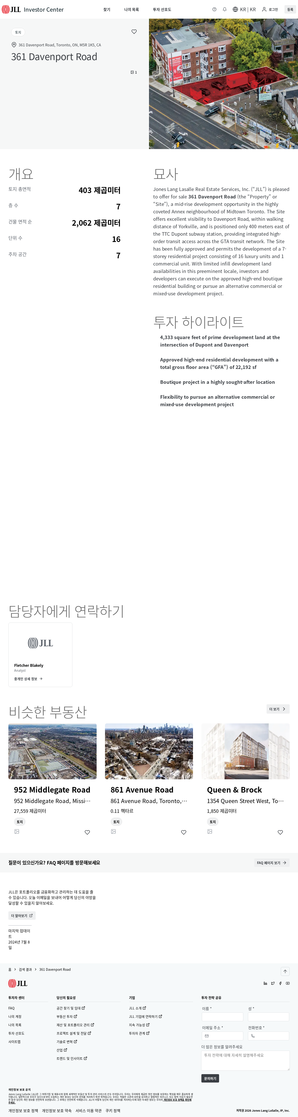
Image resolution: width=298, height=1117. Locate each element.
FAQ (11, 1008)
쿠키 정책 (112, 1110)
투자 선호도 (16, 1033)
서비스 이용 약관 (88, 1110)
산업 (62, 1050)
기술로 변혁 (67, 1041)
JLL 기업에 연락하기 (145, 1016)
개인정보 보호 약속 (57, 1110)
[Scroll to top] (285, 971)
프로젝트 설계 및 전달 (74, 1033)
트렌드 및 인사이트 (72, 1058)
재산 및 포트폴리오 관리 (75, 1024)
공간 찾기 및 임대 (71, 1008)
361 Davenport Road (55, 969)
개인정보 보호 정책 (23, 1110)
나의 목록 (14, 1024)
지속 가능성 (139, 1024)
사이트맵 (14, 1041)
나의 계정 (14, 1016)
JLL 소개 (137, 1008)
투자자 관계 (139, 1033)
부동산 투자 (67, 1016)
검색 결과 (25, 969)
